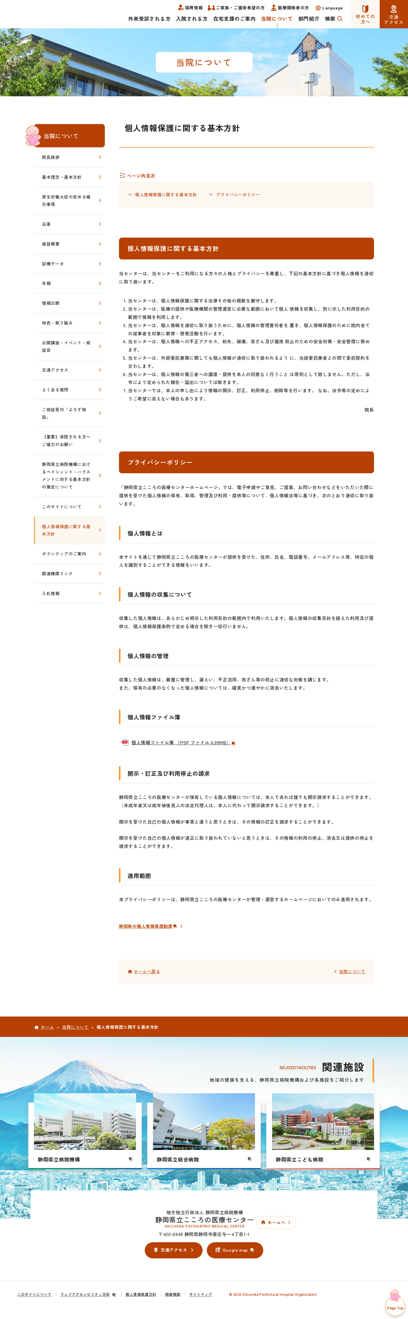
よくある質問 (55, 390)
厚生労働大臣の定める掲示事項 (66, 200)
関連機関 (172, 1295)
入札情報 (51, 593)
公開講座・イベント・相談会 (66, 346)
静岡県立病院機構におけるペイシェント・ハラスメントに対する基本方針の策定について (66, 475)
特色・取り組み (57, 323)
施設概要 (51, 244)
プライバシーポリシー (238, 195)
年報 (46, 283)
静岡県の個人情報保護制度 (150, 927)
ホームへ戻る (147, 972)
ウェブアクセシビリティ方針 (88, 1295)
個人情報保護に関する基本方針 (166, 195)
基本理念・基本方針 (62, 177)
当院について (61, 136)
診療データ (53, 264)
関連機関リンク (57, 573)
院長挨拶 (51, 157)
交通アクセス (55, 370)
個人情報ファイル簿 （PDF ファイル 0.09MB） (183, 743)
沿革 (46, 224)
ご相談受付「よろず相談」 (64, 413)
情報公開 (51, 303)
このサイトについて (62, 507)
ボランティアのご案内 (64, 554)
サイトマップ (200, 1295)
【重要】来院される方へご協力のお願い (66, 440)
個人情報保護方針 (141, 1295)
